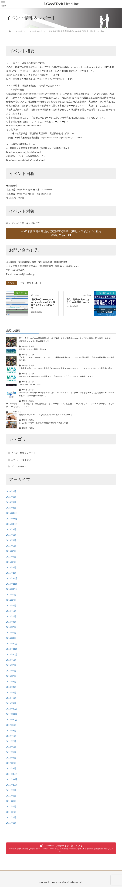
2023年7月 (11, 671)
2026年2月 (11, 502)
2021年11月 (11, 779)
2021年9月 (11, 790)
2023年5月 (11, 681)
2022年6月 (11, 741)
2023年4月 (11, 687)
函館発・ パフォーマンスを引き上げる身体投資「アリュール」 (46, 415)
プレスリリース (19, 466)
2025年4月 (11, 557)
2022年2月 (11, 763)
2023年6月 (11, 676)
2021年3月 (11, 823)
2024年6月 (11, 611)
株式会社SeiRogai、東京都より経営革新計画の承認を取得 (43, 423)
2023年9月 (11, 660)
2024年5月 (11, 616)
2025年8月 (11, 535)
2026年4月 (11, 491)
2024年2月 (11, 632)
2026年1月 (11, 508)
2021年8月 (11, 796)
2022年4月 (11, 752)
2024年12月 (11, 578)
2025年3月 (11, 562)
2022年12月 (11, 709)
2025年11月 (11, 519)
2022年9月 (11, 725)
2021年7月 (11, 801)
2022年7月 (11, 736)
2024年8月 (11, 600)
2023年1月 (11, 703)
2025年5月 (11, 551)
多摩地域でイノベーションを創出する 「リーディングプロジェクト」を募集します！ (56, 376)
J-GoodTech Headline (61, 4)
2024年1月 (11, 638)
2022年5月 (11, 747)
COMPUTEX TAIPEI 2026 (30, 384)
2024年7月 (11, 605)
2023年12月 (11, 643)
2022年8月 (11, 730)
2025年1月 (11, 573)
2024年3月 (11, 627)
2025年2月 (11, 567)
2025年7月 (11, 540)
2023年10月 (11, 654)
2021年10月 (11, 785)
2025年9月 (11, 529)
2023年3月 (11, 692)
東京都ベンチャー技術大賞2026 (32, 349)
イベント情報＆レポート (30, 283)
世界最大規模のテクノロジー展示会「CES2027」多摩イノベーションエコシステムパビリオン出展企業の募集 (65, 368)
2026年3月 (11, 497)
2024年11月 (11, 584)
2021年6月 (11, 806)
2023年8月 (11, 665)
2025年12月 (11, 513)
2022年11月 (11, 714)
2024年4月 (11, 622)
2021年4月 (11, 817)
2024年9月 (11, 594)
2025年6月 (11, 546)
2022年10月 (11, 720)
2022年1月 (11, 768)
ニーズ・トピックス (21, 460)
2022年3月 (11, 758)
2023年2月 (11, 698)
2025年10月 (11, 524)
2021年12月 (11, 774)
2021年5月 (11, 812)
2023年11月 (11, 649)
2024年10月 (11, 589)
